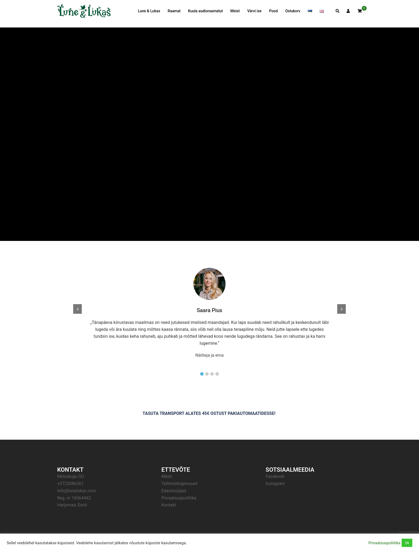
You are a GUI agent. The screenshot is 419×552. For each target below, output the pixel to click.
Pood (273, 11)
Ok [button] (407, 543)
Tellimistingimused (179, 483)
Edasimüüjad (173, 490)
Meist (235, 11)
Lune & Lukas (149, 11)
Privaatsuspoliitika (178, 498)
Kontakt (168, 504)
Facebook (275, 476)
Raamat (174, 11)
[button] (202, 374)
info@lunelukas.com (76, 490)
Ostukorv (292, 11)
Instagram (275, 483)
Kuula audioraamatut (205, 11)
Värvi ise (254, 11)
